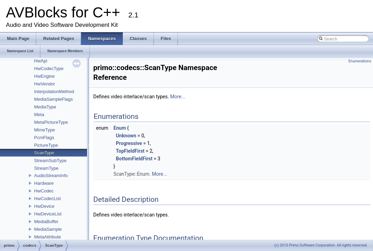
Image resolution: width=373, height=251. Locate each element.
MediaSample (48, 229)
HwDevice (44, 206)
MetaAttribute (47, 236)
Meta (39, 114)
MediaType (45, 106)
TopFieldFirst (130, 151)
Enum (119, 128)
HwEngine (44, 76)
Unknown (126, 135)
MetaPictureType (51, 122)
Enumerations (359, 61)
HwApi (40, 60)
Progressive (129, 143)
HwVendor (44, 83)
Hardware (44, 183)
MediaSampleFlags (53, 99)
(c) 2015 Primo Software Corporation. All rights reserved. (320, 245)
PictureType (46, 145)
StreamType (46, 168)
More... (177, 96)
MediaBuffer (46, 221)
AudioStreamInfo (51, 175)
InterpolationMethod (54, 91)
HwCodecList (47, 198)
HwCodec (44, 190)
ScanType (44, 152)
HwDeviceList (48, 213)
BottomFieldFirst (134, 158)
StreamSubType (50, 160)
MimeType (44, 129)
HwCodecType (49, 68)
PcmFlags (44, 137)
